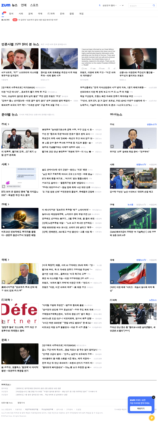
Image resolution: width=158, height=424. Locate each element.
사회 (21, 13)
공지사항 (59, 409)
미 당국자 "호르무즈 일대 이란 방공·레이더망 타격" (38, 19)
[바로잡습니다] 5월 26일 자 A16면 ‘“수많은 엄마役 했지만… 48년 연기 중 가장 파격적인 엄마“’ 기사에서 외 (56, 391)
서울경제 (4, 80)
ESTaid (5, 416)
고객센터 (69, 409)
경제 (30, 13)
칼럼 (72, 13)
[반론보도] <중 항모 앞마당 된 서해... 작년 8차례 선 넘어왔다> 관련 (41, 394)
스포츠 (34, 5)
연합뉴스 (123, 80)
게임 (81, 13)
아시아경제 (84, 80)
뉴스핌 (130, 204)
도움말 (78, 409)
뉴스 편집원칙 (6, 409)
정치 (11, 13)
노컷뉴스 (153, 300)
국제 (40, 13)
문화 (62, 13)
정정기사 (5, 384)
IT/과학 (51, 13)
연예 (24, 5)
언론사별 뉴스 (7, 402)
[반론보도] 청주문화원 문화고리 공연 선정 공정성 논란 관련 (38, 388)
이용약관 (18, 409)
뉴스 (14, 5)
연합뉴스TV (45, 80)
